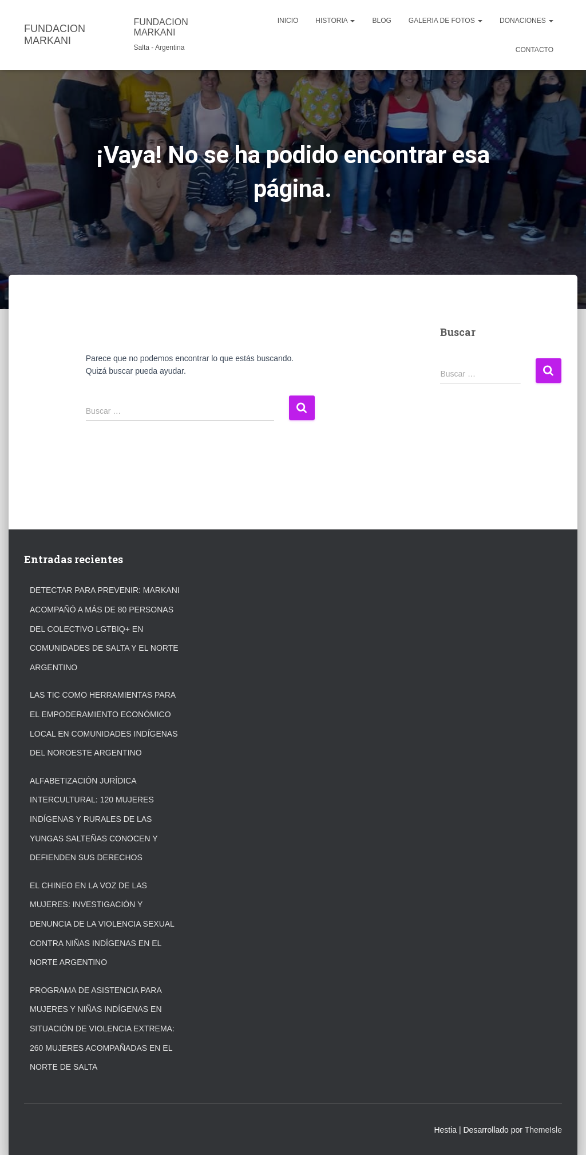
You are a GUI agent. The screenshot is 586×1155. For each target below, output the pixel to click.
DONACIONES (526, 21)
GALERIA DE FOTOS (445, 21)
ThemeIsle (543, 1129)
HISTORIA (335, 21)
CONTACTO (534, 50)
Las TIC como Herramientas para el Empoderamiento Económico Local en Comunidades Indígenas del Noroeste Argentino (104, 723)
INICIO (288, 21)
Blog (381, 21)
